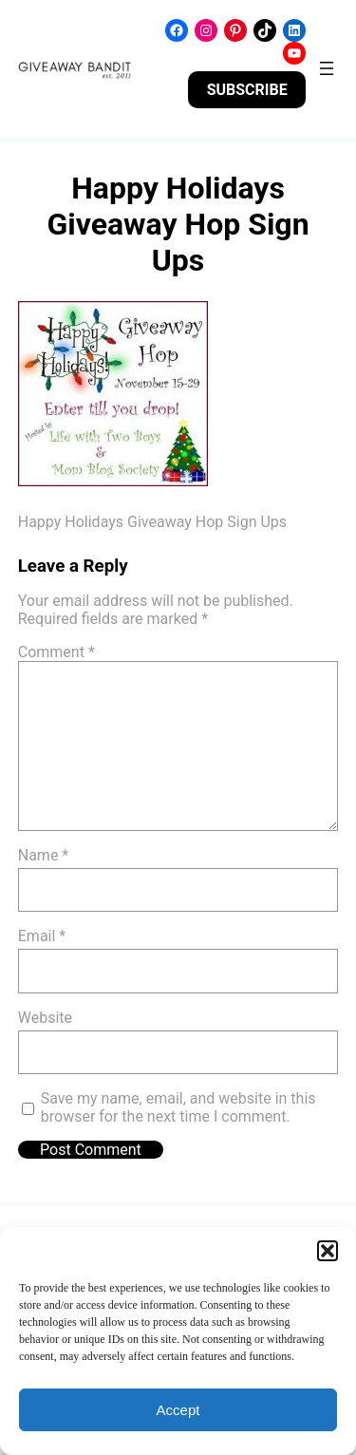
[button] (327, 1250)
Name (43, 855)
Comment (56, 652)
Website (45, 1018)
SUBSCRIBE (247, 90)
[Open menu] (326, 68)
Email (42, 936)
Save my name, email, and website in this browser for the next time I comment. (178, 1107)
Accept (178, 1410)
